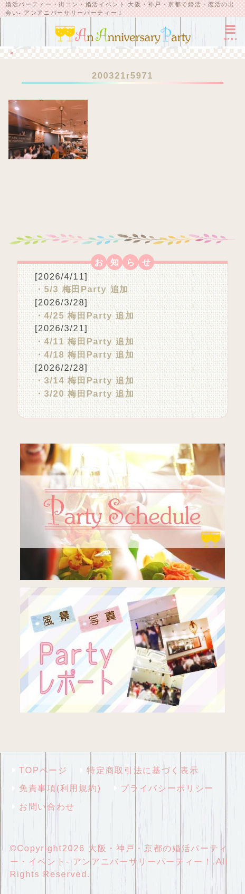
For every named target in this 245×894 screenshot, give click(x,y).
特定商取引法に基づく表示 (143, 770)
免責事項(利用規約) (60, 788)
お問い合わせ (47, 806)
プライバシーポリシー (166, 788)
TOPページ (43, 770)
